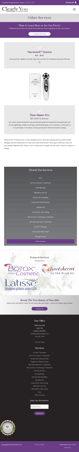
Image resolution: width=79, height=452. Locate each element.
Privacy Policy (39, 445)
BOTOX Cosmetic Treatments (39, 355)
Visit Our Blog (39, 342)
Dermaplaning (39, 374)
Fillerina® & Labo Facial (39, 389)
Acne (39, 392)
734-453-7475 (39, 336)
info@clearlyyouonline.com (40, 334)
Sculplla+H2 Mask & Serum (39, 362)
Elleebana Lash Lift (39, 386)
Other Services (40, 395)
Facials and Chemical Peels (40, 359)
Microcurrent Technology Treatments (40, 368)
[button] (39, 34)
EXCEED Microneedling (39, 377)
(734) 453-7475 (29, 3)
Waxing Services (39, 371)
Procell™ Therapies (39, 352)
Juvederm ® (39, 380)
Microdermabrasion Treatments (39, 365)
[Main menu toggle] (74, 9)
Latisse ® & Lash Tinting (39, 383)
